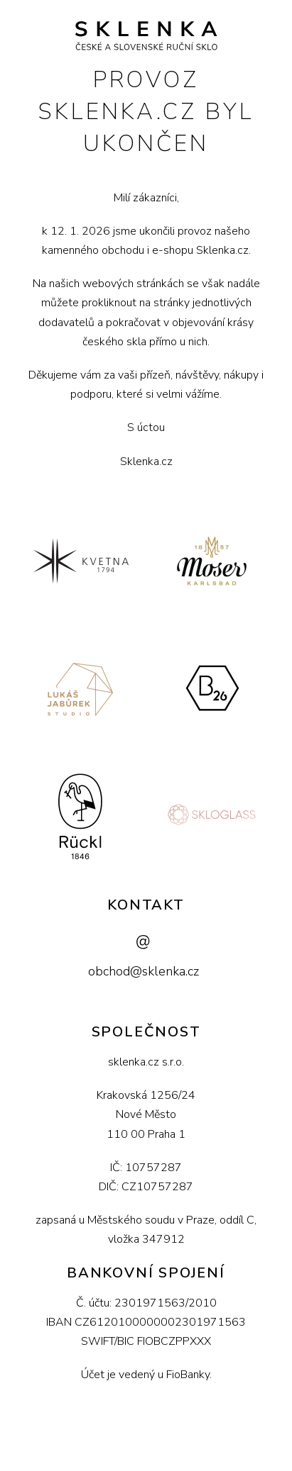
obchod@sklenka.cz (143, 971)
